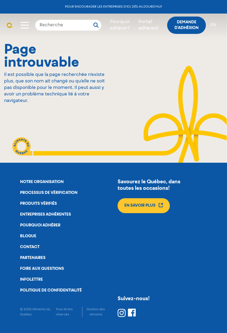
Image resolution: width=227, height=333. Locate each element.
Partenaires (33, 258)
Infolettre (31, 279)
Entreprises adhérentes (45, 214)
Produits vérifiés (38, 204)
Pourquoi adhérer (40, 225)
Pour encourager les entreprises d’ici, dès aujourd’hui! (113, 6)
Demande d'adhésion (186, 25)
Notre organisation (42, 182)
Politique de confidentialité (51, 290)
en (213, 25)
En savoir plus (143, 205)
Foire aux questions (42, 269)
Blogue (28, 236)
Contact (30, 247)
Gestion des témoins (96, 312)
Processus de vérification (48, 193)
